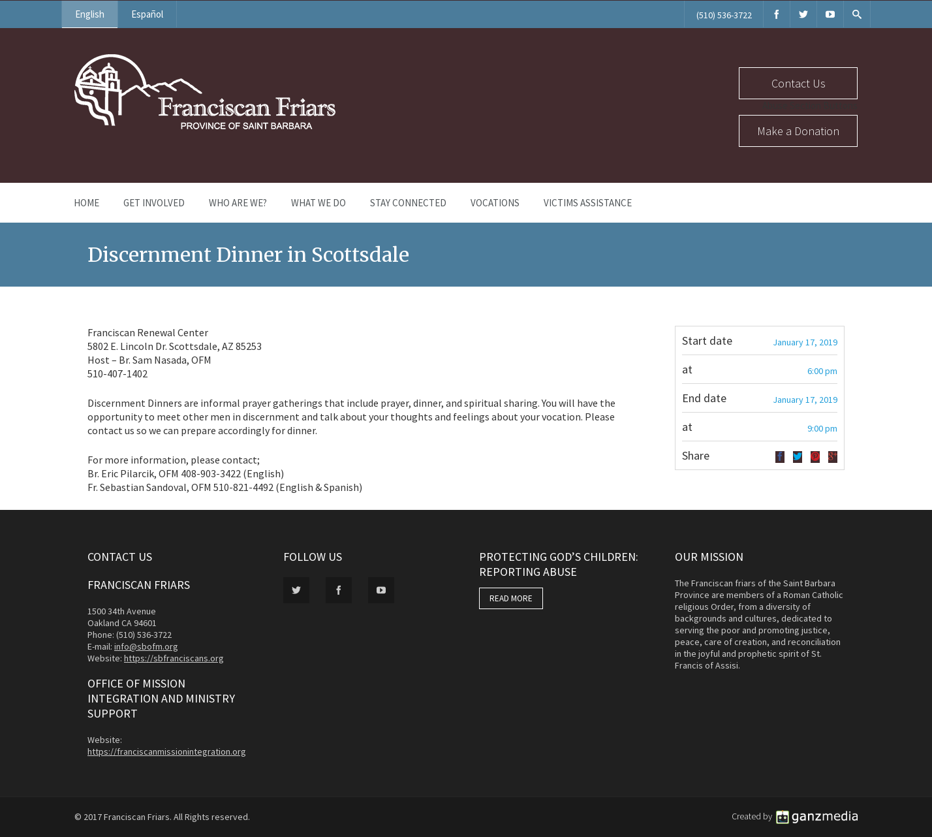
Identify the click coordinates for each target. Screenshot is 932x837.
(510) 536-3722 (724, 15)
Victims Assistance (588, 203)
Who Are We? (238, 203)
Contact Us (798, 83)
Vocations (495, 203)
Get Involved (154, 203)
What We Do (318, 203)
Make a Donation (798, 130)
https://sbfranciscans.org (174, 658)
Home (86, 203)
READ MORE (511, 598)
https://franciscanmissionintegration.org (166, 751)
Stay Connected (408, 203)
